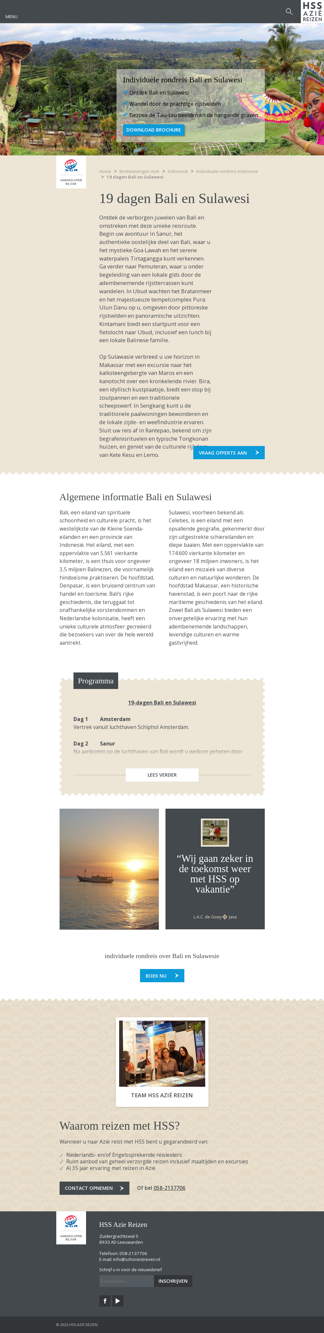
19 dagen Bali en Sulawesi (135, 177)
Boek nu (156, 976)
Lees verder (162, 775)
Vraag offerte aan (223, 453)
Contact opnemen (89, 1188)
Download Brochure (153, 130)
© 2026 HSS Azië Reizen (77, 1324)
